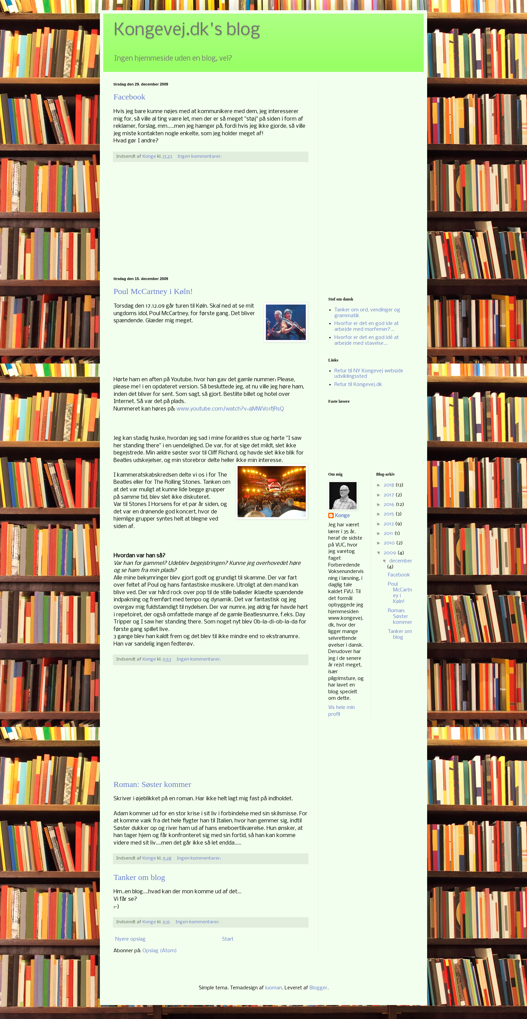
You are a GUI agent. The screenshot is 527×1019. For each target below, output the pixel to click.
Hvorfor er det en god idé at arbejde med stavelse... (366, 340)
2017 (389, 495)
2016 (389, 504)
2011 (388, 533)
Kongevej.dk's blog (187, 30)
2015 (389, 514)
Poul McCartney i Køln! (153, 291)
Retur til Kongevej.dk (358, 384)
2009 (390, 553)
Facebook (129, 96)
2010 (389, 543)
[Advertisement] (211, 219)
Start (228, 939)
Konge (342, 516)
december (400, 561)
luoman (273, 988)
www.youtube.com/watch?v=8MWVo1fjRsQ (230, 409)
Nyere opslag (130, 939)
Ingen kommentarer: (200, 156)
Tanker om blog (139, 877)
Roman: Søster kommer (152, 784)
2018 (389, 485)
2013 (389, 524)
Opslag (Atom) (159, 951)
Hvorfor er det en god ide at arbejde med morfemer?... (366, 326)
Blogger (318, 988)
